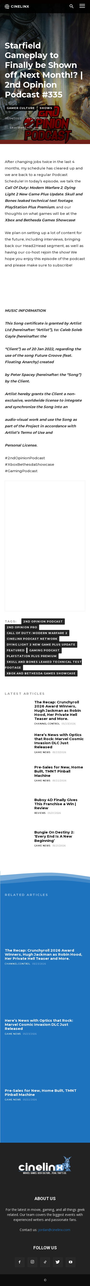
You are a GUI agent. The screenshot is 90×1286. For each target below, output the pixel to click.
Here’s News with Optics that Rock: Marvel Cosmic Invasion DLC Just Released (59, 740)
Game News (42, 752)
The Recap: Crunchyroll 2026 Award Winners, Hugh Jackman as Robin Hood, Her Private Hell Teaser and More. (57, 710)
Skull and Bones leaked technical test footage (43, 664)
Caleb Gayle (40, 118)
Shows (46, 108)
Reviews (40, 813)
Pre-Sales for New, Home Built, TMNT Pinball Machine (58, 771)
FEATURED (15, 650)
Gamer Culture (21, 108)
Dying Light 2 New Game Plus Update (41, 644)
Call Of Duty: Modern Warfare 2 (37, 633)
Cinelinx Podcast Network (32, 638)
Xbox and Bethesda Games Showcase (41, 673)
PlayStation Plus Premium (32, 656)
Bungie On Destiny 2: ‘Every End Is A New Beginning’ (54, 836)
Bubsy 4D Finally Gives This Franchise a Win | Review (56, 803)
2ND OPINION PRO (22, 627)
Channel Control (47, 723)
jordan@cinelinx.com (54, 1229)
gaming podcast (44, 650)
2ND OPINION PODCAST (43, 621)
